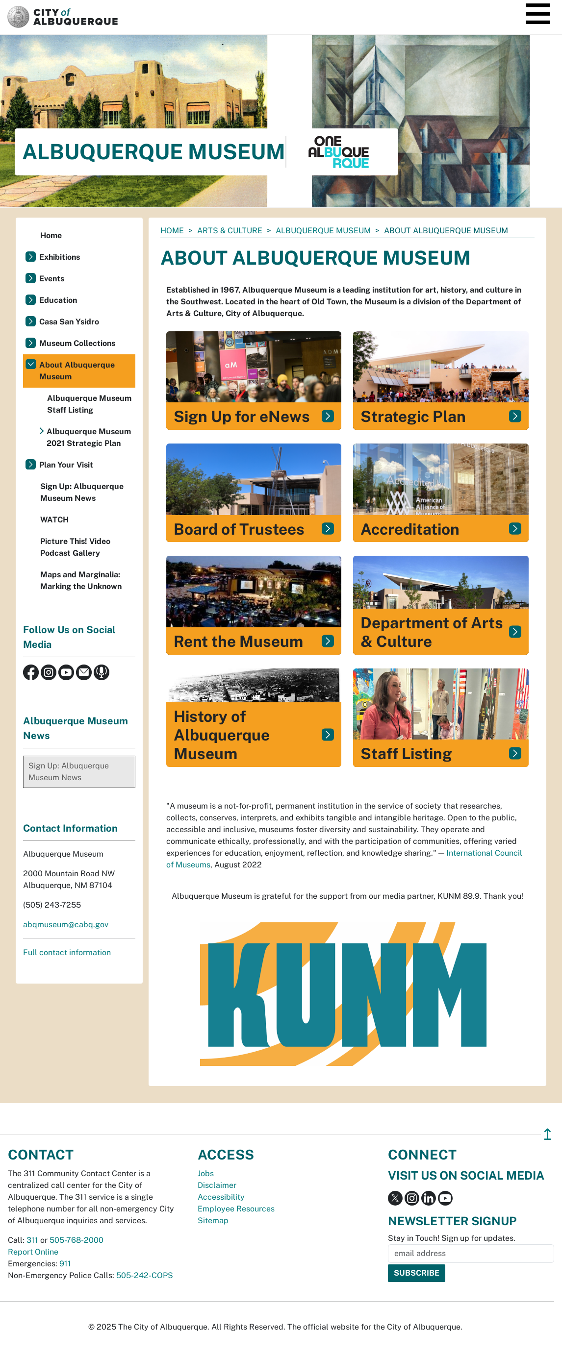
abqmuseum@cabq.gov (65, 924)
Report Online (33, 1252)
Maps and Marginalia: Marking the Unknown (81, 580)
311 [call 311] (32, 1240)
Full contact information (67, 952)
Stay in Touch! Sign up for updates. (451, 1238)
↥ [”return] (547, 1134)
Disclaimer (217, 1185)
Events (51, 278)
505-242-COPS (144, 1275)
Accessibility (221, 1197)
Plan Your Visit (66, 464)
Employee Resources (236, 1208)
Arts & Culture (229, 230)
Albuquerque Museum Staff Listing (89, 404)
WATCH (54, 519)
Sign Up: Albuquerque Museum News (82, 492)
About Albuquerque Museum (77, 370)
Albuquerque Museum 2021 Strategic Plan (89, 437)
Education (58, 300)
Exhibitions (59, 257)
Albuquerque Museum (323, 230)
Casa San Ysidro (69, 321)
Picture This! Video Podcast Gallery (75, 547)
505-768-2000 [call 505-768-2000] (76, 1240)
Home (172, 230)
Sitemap (213, 1220)
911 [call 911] (65, 1263)
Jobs (206, 1173)
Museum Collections (77, 343)
